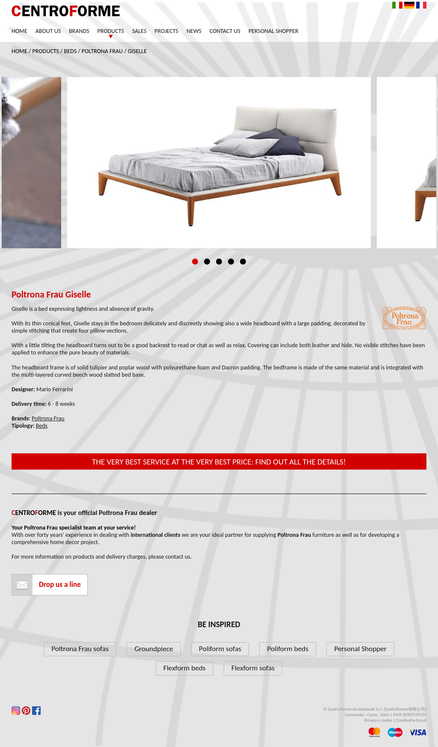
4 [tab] (231, 262)
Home (19, 31)
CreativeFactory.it (411, 720)
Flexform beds (184, 668)
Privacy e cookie (378, 720)
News (193, 31)
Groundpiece (153, 648)
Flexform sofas (253, 668)
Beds (70, 51)
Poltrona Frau (102, 51)
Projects (166, 31)
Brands (79, 31)
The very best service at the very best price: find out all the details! (219, 462)
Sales (139, 31)
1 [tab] (195, 262)
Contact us (225, 31)
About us (48, 31)
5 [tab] (243, 262)
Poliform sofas (220, 648)
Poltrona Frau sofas (80, 648)
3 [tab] (219, 262)
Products (111, 31)
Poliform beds (287, 648)
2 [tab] (207, 262)
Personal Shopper (274, 31)
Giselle (137, 51)
